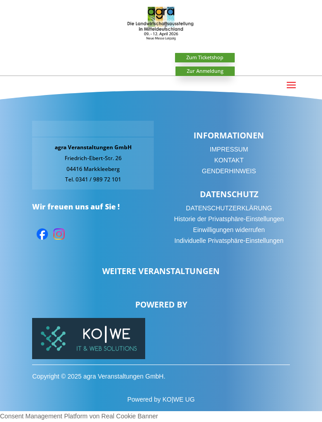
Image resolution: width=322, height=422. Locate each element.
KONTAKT (229, 160)
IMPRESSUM (229, 149)
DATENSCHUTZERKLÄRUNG (229, 208)
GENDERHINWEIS (229, 171)
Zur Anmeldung (205, 70)
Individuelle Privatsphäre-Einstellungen (229, 240)
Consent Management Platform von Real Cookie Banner (79, 416)
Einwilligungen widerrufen (229, 229)
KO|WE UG (178, 399)
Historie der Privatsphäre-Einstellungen (229, 219)
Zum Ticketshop (204, 57)
